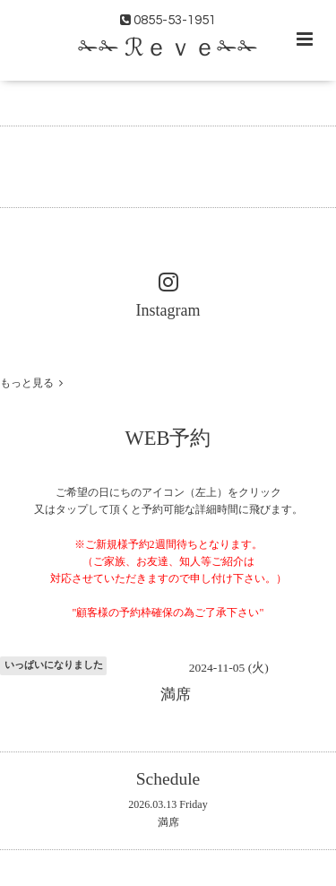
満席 (168, 822)
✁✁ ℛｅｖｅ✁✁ (168, 48)
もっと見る (31, 383)
